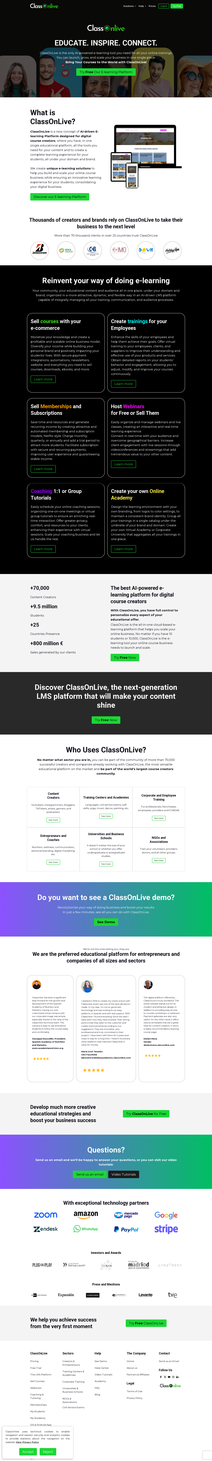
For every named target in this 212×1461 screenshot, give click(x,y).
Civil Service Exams (73, 1407)
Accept (28, 1452)
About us (132, 1368)
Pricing (34, 1361)
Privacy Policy (134, 1398)
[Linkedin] (177, 1377)
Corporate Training (73, 1381)
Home (130, 1361)
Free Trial (35, 1368)
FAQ (97, 1388)
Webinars (36, 1388)
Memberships (38, 1404)
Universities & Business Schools (72, 1390)
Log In (164, 6)
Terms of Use (134, 1391)
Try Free (177, 6)
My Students (37, 1411)
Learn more (43, 379)
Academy (100, 1381)
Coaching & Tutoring (37, 1396)
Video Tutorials (103, 1374)
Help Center (102, 1368)
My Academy (37, 1418)
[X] (165, 1377)
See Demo (101, 1361)
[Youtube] (169, 1377)
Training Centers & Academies (73, 1373)
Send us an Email (169, 1361)
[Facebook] (161, 1377)
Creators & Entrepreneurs (71, 1363)
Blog (97, 1394)
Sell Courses (37, 1381)
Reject (48, 1452)
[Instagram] (173, 1377)
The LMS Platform (40, 1374)
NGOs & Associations (69, 1400)
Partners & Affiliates (138, 1374)
